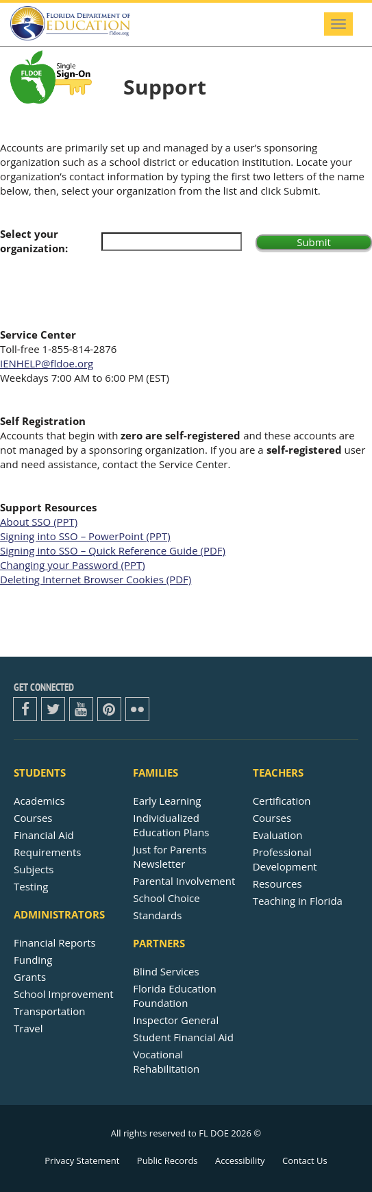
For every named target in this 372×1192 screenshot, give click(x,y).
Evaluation (278, 835)
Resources (277, 883)
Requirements (47, 852)
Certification (282, 800)
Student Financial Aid (183, 1037)
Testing (31, 886)
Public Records (167, 1160)
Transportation (49, 1011)
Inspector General (176, 1020)
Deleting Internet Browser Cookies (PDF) (95, 579)
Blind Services (166, 971)
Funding (33, 959)
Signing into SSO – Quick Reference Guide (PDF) (112, 550)
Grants (30, 977)
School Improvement (64, 994)
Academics (39, 800)
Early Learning (167, 800)
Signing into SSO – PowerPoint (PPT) (85, 536)
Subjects (34, 869)
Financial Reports (55, 942)
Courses (33, 818)
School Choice (166, 898)
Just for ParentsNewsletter (169, 856)
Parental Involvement (184, 881)
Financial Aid (44, 835)
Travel (28, 1028)
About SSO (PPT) (38, 521)
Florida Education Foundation (174, 996)
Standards (157, 915)
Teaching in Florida (298, 901)
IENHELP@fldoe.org (46, 363)
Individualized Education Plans (171, 825)
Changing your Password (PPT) (72, 565)
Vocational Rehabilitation (166, 1061)
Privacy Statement (82, 1160)
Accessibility (240, 1160)
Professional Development (285, 859)
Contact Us (304, 1160)
